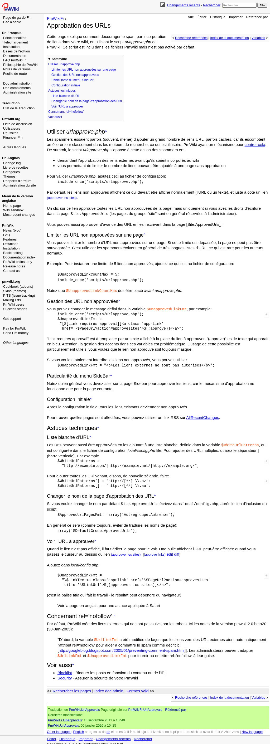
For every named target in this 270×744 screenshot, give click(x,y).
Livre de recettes (15, 167)
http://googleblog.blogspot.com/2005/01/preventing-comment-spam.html (122, 647)
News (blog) (12, 230)
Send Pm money (15, 333)
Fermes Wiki (137, 687)
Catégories (11, 172)
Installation (11, 47)
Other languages (15, 343)
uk (218, 728)
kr (148, 728)
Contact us (11, 271)
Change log (12, 163)
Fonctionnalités (14, 38)
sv (204, 728)
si (192, 728)
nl (163, 728)
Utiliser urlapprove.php (64, 64)
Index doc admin (108, 687)
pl (171, 728)
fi (128, 728)
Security (64, 674)
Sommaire (59, 59)
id (138, 728)
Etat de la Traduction (19, 108)
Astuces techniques (62, 90)
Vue (191, 17)
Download (10, 244)
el (112, 728)
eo (116, 728)
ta (208, 728)
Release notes (14, 266)
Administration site (17, 92)
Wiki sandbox (13, 210)
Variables (258, 38)
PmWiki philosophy (17, 262)
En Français (12, 33)
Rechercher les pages (72, 687)
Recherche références (191, 38)
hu (134, 728)
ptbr (180, 728)
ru (188, 728)
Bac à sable (12, 22)
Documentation (14, 56)
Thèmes (9, 176)
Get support (12, 319)
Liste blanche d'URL (65, 96)
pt (174, 728)
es (121, 728)
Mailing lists (12, 300)
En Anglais (11, 158)
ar (86, 728)
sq (200, 728)
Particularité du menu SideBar (72, 80)
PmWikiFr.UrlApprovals (145, 706)
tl (212, 728)
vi (222, 728)
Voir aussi (55, 117)
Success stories (15, 309)
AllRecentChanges (202, 415)
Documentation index (19, 257)
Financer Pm (13, 137)
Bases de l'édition (16, 51)
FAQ (6, 235)
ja (144, 728)
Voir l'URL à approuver (67, 106)
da (104, 728)
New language (252, 728)
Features (10, 239)
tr (215, 728)
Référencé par (257, 17)
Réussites (10, 133)
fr (131, 728)
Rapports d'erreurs (17, 181)
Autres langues (14, 147)
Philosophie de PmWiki (20, 65)
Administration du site (19, 185)
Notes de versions (17, 69)
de (108, 728)
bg (90, 728)
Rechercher (211, 5)
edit (170, 551)
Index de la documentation (229, 38)
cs (99, 728)
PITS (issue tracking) (19, 295)
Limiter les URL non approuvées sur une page (83, 69)
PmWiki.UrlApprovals (84, 706)
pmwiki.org (11, 281)
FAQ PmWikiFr (14, 60)
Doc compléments (17, 88)
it (141, 728)
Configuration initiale (65, 85)
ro (185, 728)
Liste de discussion (17, 124)
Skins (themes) (14, 291)
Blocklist (64, 669)
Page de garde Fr (16, 17)
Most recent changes (19, 215)
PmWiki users (13, 304)
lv (154, 728)
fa (125, 728)
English (78, 728)
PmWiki (8, 225)
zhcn (227, 728)
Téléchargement (15, 42)
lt (151, 728)
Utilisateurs (11, 128)
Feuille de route (15, 74)
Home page (12, 206)
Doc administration (17, 83)
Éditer (201, 17)
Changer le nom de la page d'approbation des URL (87, 101)
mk (158, 728)
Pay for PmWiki (15, 328)
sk (196, 728)
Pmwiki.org (11, 119)
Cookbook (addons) (18, 286)
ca (95, 728)
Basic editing (13, 253)
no (167, 728)
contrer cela (255, 144)
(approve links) (155, 551)
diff (176, 551)
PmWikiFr (55, 18)
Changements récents (183, 5)
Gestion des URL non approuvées (75, 75)
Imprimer (236, 17)
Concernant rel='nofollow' (66, 112)
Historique (218, 17)
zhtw (235, 728)
